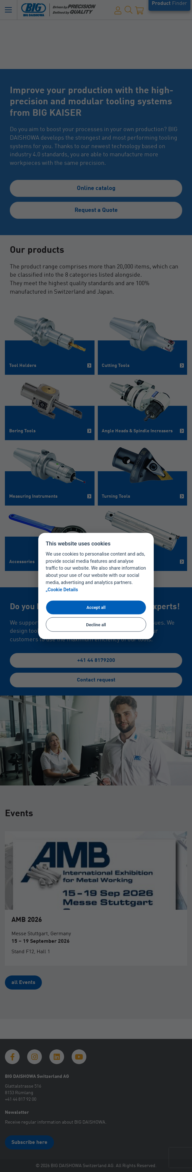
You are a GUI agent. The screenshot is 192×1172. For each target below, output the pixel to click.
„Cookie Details (62, 589)
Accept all (95, 607)
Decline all (96, 624)
